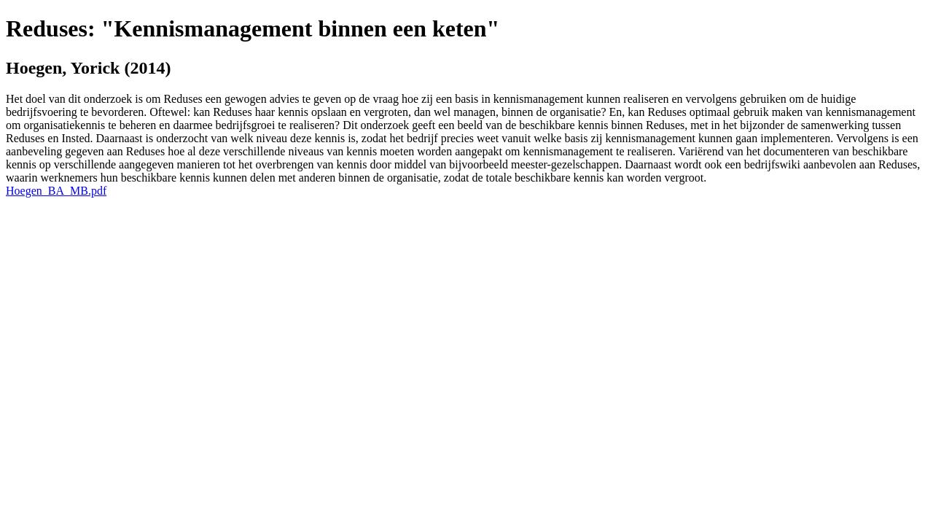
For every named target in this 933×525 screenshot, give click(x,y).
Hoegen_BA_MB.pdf (56, 190)
